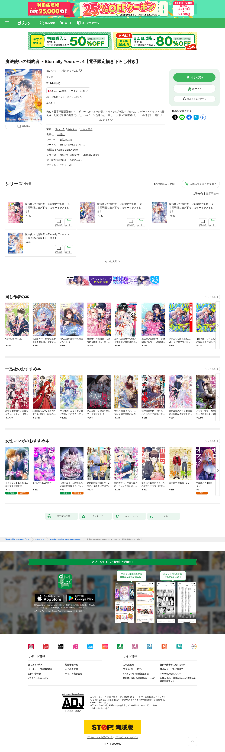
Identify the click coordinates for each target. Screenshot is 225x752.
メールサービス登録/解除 (40, 669)
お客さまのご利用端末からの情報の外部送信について (178, 679)
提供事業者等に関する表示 (172, 665)
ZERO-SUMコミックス (72, 144)
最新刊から (213, 193)
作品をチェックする (196, 99)
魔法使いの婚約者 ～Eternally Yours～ (80, 154)
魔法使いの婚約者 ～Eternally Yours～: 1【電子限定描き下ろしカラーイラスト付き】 (47, 207)
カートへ (197, 88)
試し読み (26, 126)
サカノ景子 (86, 129)
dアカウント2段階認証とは (136, 673)
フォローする (80, 70)
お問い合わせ (34, 673)
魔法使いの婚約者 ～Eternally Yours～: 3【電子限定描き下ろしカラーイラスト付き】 (191, 207)
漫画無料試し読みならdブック (17, 539)
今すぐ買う (197, 77)
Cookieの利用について (171, 673)
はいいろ (51, 70)
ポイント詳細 (78, 90)
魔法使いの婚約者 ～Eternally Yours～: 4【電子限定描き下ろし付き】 (47, 236)
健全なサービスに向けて (171, 669)
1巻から (198, 193)
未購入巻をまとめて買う (203, 183)
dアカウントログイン (38, 678)
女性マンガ (66, 139)
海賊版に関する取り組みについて (139, 678)
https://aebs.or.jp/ (100, 708)
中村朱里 (64, 70)
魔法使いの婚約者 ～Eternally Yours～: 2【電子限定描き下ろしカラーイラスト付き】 (119, 207)
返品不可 (50, 102)
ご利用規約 (128, 665)
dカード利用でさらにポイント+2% (62, 97)
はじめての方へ (35, 665)
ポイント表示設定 (73, 673)
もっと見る (210, 297)
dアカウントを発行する (100, 737)
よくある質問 (71, 669)
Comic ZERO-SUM (67, 149)
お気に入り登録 (166, 183)
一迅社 (61, 134)
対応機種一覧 (71, 665)
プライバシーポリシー (133, 669)
